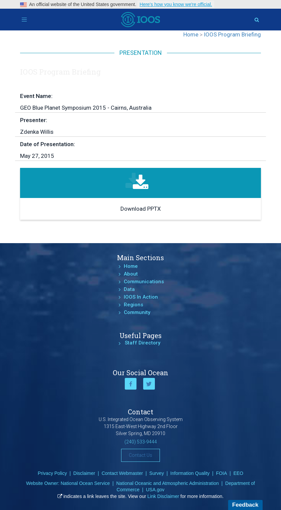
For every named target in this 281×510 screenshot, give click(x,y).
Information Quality (190, 473)
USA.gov (155, 489)
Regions (133, 305)
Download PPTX (140, 208)
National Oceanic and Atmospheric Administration (167, 483)
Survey (156, 473)
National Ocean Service (85, 483)
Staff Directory (142, 343)
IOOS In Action (141, 297)
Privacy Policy (52, 473)
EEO (238, 473)
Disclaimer (84, 473)
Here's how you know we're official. (175, 4)
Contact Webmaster (122, 473)
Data (129, 289)
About (131, 274)
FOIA (221, 473)
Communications (144, 282)
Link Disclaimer (163, 496)
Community (137, 312)
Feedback (245, 505)
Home (131, 266)
